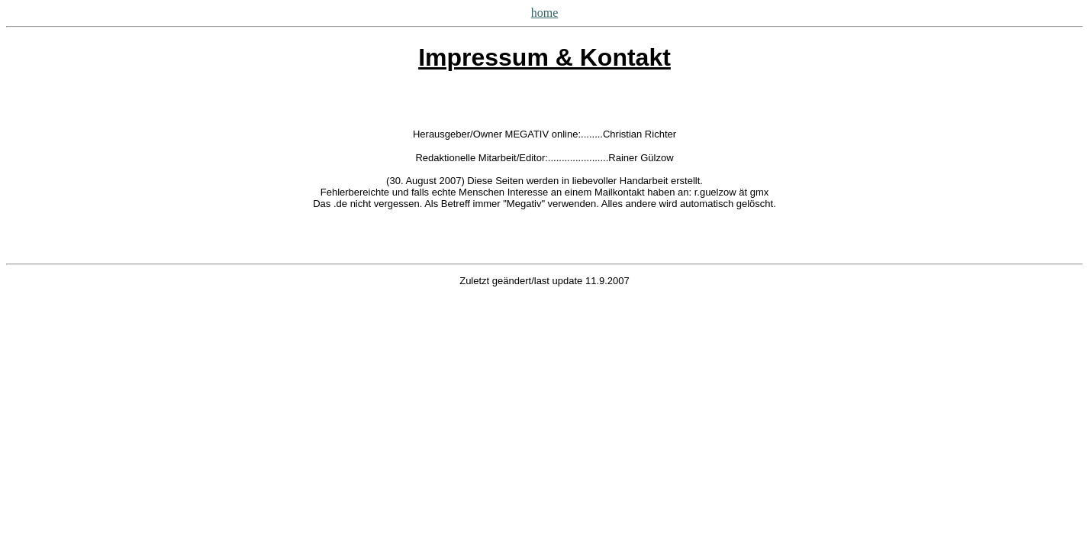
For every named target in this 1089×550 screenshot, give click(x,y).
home (545, 12)
